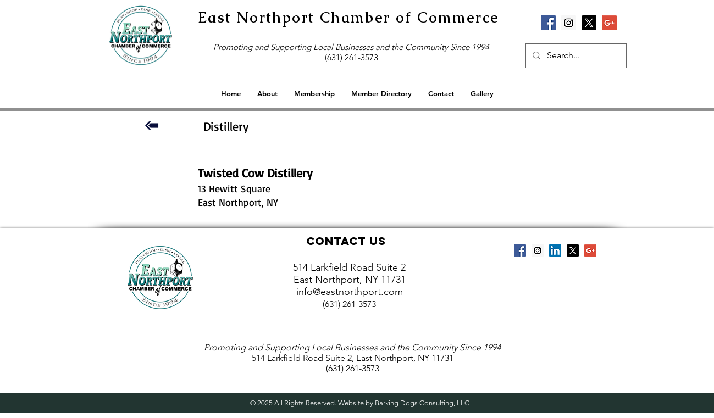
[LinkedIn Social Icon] (555, 250)
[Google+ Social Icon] (609, 22)
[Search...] (575, 56)
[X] (589, 22)
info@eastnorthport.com (349, 292)
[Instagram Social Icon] (568, 22)
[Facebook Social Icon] (548, 22)
